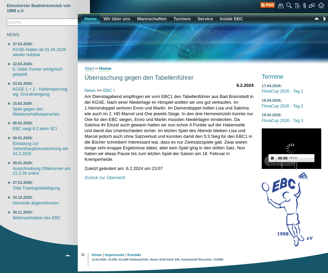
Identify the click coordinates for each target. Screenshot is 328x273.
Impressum (114, 255)
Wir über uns (116, 18)
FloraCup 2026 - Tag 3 (282, 120)
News (90, 90)
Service (205, 18)
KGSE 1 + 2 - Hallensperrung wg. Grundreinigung (40, 92)
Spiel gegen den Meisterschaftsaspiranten (36, 112)
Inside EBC (231, 18)
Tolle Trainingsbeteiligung (36, 188)
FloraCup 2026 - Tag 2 (282, 106)
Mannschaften (151, 18)
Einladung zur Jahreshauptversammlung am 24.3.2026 (40, 148)
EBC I (109, 90)
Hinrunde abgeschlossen (36, 203)
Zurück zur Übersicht (105, 177)
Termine (272, 76)
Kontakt (134, 255)
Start (89, 68)
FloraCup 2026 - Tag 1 (282, 91)
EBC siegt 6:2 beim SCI (35, 128)
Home (91, 18)
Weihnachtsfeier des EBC (37, 218)
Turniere (182, 18)
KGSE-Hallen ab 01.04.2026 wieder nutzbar (39, 52)
